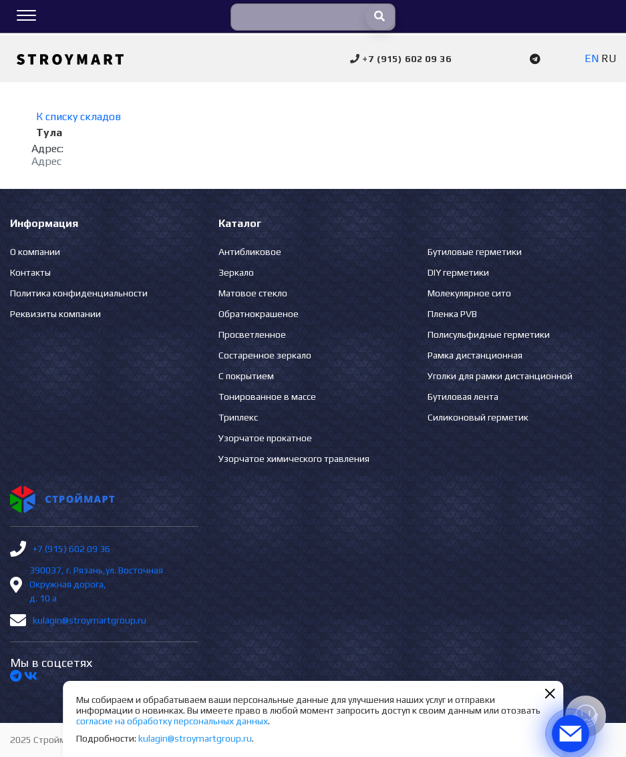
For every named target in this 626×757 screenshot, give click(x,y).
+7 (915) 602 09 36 (71, 548)
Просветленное (252, 334)
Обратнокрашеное (258, 313)
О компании (35, 251)
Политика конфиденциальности (79, 293)
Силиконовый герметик (478, 417)
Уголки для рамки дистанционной (500, 375)
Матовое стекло (252, 293)
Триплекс (238, 417)
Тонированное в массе (267, 396)
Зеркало (236, 272)
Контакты (30, 272)
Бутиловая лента (463, 396)
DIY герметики (458, 272)
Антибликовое (249, 251)
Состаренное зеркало (264, 355)
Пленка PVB (452, 313)
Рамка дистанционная (475, 355)
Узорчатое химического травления (293, 458)
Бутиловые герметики (475, 251)
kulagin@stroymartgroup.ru (89, 620)
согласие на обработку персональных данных (172, 721)
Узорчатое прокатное (265, 438)
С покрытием (246, 375)
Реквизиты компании (55, 313)
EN (592, 58)
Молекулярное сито (469, 293)
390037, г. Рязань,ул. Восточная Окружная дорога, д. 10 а (96, 584)
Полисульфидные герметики (489, 334)
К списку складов (78, 116)
